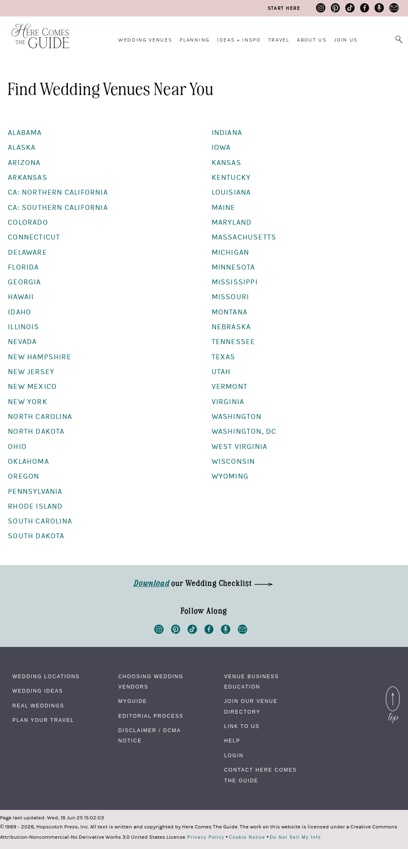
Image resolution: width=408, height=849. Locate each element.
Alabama (25, 132)
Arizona (24, 162)
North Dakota (36, 431)
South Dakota (36, 536)
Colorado (28, 222)
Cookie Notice (247, 837)
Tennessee (233, 341)
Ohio (17, 446)
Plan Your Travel (43, 720)
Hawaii (21, 297)
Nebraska (231, 327)
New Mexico (32, 386)
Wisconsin (233, 461)
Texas (223, 357)
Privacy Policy (206, 837)
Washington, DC (244, 431)
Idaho (19, 312)
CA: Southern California (58, 207)
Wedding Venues (145, 40)
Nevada (22, 341)
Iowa (221, 147)
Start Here (284, 8)
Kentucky (231, 177)
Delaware (27, 252)
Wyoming (230, 476)
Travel (278, 40)
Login (233, 755)
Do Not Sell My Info (295, 837)
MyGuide (132, 701)
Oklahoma (28, 461)
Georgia (24, 282)
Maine (223, 207)
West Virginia (240, 446)
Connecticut (34, 237)
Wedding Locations (46, 676)
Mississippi (235, 282)
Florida (23, 267)
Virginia (228, 402)
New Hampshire (39, 357)
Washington (237, 416)
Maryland (232, 222)
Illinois (23, 327)
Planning (194, 40)
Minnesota (233, 267)
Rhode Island (35, 506)
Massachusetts (244, 237)
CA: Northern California (58, 192)
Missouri (230, 297)
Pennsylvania (35, 491)
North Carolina (40, 416)
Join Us (346, 40)
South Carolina (40, 521)
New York (27, 402)
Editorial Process (150, 716)
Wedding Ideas (37, 691)
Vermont (229, 386)
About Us (311, 40)
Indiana (227, 132)
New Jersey (31, 372)
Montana (229, 312)
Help (232, 741)
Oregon (23, 476)
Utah (221, 372)
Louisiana (231, 192)
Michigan (230, 252)
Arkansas (27, 177)
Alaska (21, 147)
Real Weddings (38, 706)
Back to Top (393, 691)
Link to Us (241, 726)
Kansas (226, 162)
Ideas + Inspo (239, 40)
